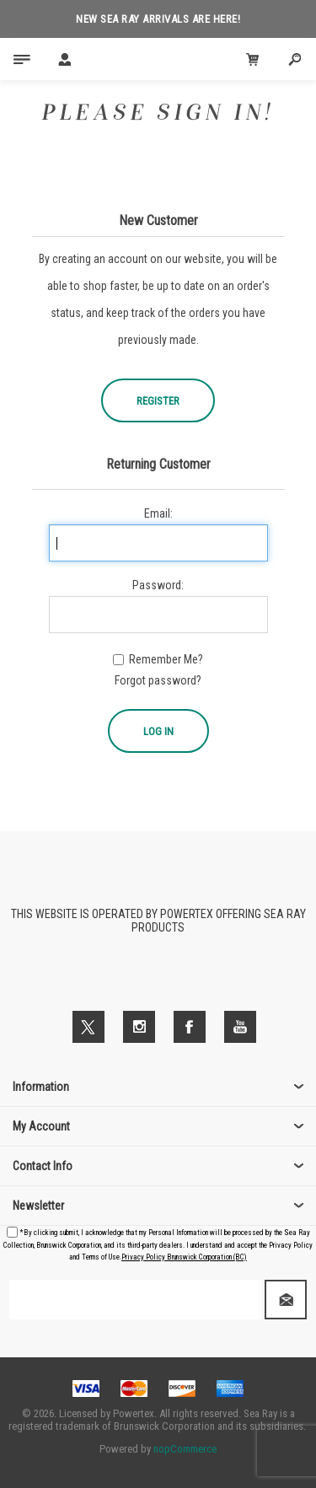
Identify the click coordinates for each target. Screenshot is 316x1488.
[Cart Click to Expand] (253, 59)
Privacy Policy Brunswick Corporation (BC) (184, 1257)
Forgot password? (158, 680)
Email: (158, 513)
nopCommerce (185, 1448)
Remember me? (166, 659)
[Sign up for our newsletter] (135, 1299)
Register (158, 401)
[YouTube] (240, 1027)
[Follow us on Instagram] (139, 1027)
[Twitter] (88, 1027)
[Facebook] (190, 1027)
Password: (158, 585)
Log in (158, 731)
